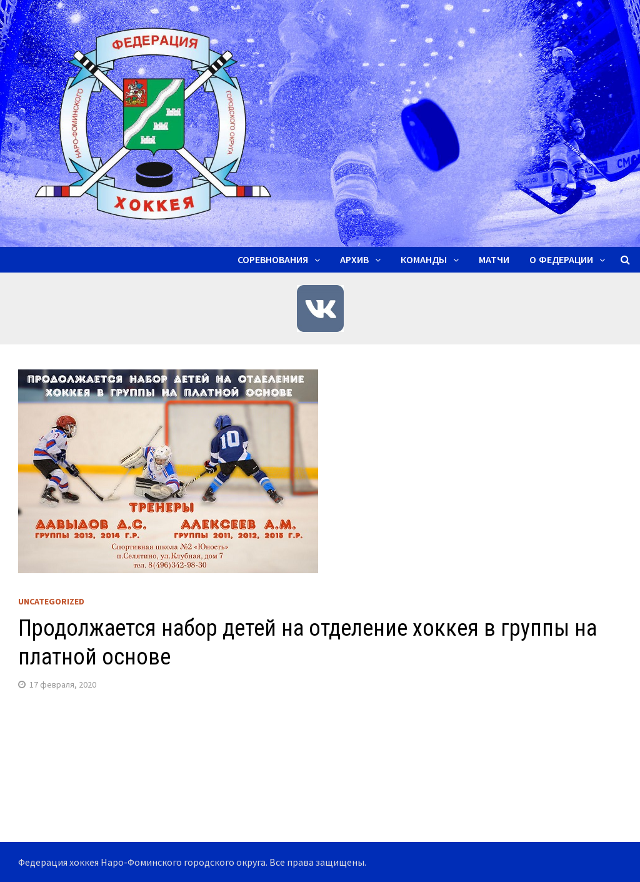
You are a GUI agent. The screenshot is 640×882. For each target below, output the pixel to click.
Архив (354, 259)
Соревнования (273, 259)
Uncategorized (51, 601)
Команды (424, 259)
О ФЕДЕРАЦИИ (561, 259)
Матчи (494, 259)
